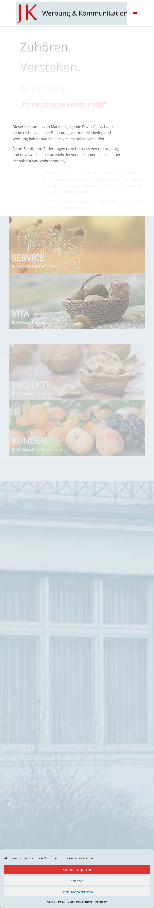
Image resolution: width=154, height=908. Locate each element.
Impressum (100, 901)
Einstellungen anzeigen (77, 892)
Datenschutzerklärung (80, 901)
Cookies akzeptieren (77, 870)
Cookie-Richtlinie (56, 901)
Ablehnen (77, 881)
